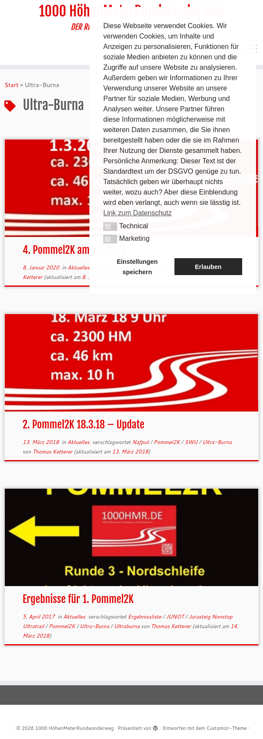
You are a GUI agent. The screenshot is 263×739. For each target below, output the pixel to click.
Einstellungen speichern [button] (137, 267)
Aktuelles (79, 267)
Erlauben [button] (208, 266)
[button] (110, 226)
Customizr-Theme (226, 728)
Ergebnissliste (145, 616)
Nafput (141, 442)
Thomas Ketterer (52, 451)
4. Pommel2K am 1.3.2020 (75, 249)
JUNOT (175, 616)
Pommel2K (167, 442)
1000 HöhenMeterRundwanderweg (74, 728)
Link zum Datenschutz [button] (137, 213)
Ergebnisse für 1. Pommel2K (78, 599)
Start (11, 85)
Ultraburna (127, 626)
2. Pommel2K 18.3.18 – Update (84, 424)
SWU (191, 442)
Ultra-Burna (217, 442)
